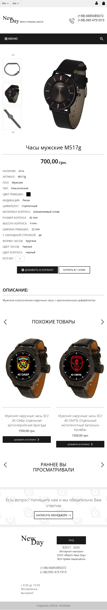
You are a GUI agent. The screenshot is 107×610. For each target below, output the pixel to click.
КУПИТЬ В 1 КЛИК (74, 270)
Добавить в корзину (39, 270)
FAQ (71, 540)
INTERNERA (65, 605)
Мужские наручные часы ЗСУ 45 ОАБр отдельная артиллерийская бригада (27, 420)
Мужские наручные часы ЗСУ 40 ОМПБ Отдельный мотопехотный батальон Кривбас (80, 423)
